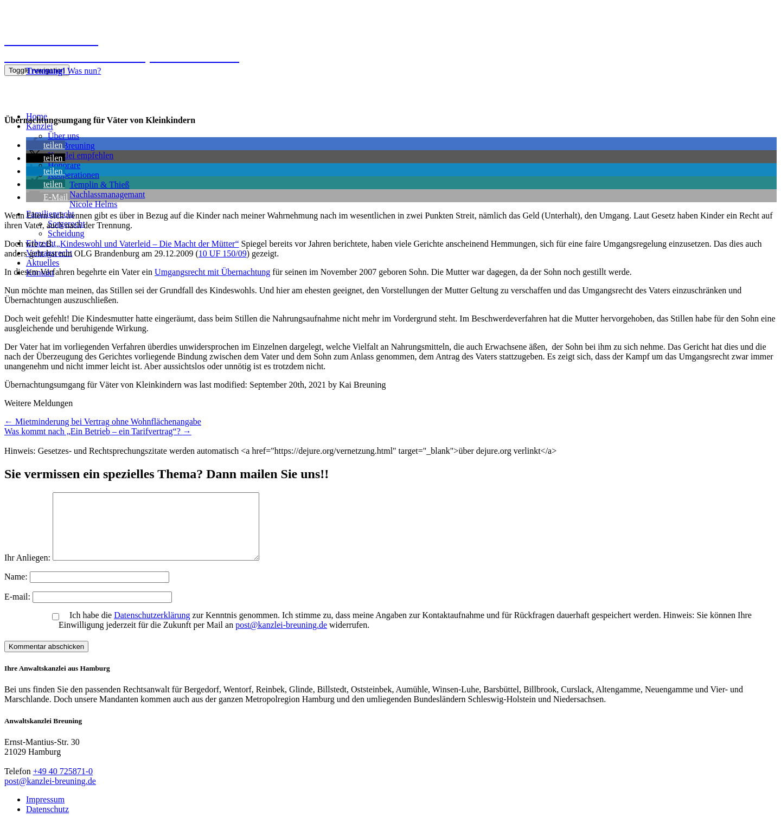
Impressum (45, 812)
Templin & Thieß (99, 184)
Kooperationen (73, 174)
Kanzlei (39, 126)
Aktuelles (42, 262)
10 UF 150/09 (223, 253)
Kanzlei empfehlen (80, 155)
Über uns (63, 135)
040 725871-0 (31, 89)
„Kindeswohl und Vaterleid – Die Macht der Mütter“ (147, 243)
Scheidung (66, 233)
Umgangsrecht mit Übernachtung (212, 271)
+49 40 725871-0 (63, 784)
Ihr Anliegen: (27, 570)
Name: (17, 589)
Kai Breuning (71, 145)
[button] (45, 145)
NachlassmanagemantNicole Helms (107, 199)
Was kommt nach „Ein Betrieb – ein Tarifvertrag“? (97, 431)
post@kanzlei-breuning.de (281, 637)
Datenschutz (47, 822)
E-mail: (18, 609)
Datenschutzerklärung (152, 628)
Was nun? (63, 70)
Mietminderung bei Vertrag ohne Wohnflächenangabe (102, 421)
